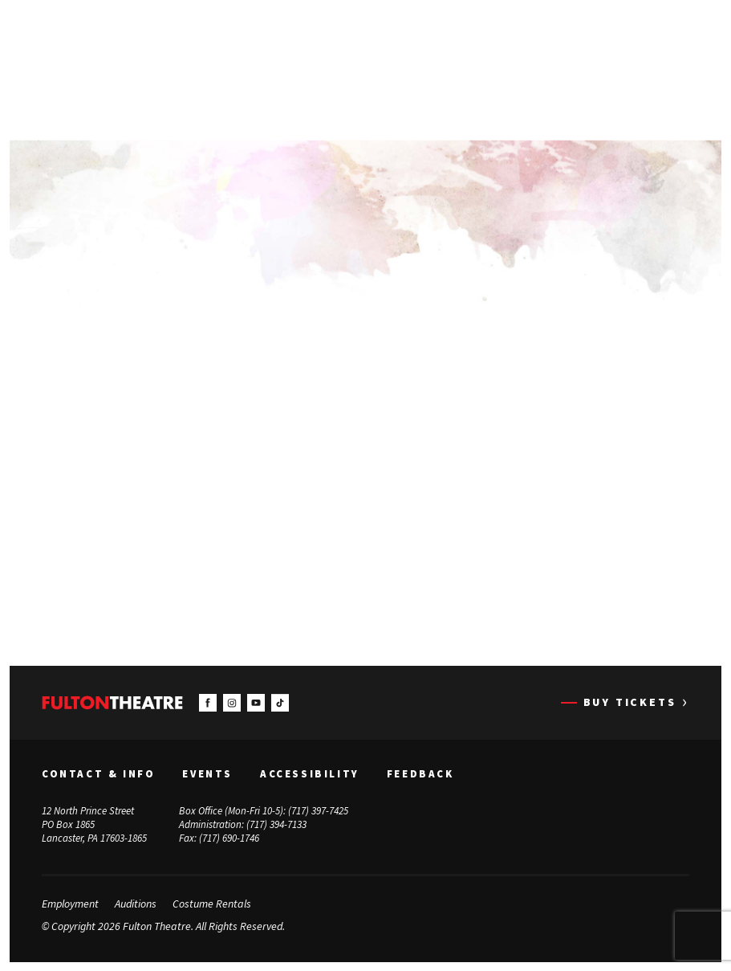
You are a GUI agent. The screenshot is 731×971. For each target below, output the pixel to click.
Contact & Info (98, 773)
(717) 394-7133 (276, 824)
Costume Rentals (212, 903)
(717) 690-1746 (229, 838)
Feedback (420, 773)
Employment (70, 903)
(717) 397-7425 (318, 811)
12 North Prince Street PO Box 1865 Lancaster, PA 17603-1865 (94, 824)
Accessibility (309, 773)
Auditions (135, 903)
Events (207, 773)
